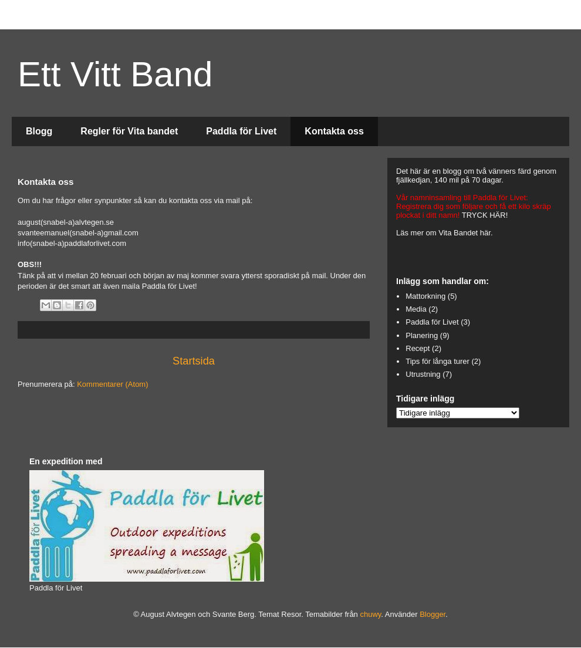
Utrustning (423, 374)
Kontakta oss (334, 131)
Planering (422, 335)
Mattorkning (425, 296)
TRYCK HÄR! (485, 215)
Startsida (194, 361)
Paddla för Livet (241, 131)
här (485, 232)
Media (416, 309)
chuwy (370, 614)
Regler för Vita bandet (129, 131)
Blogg (39, 131)
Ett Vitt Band (115, 74)
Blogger (432, 614)
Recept (418, 348)
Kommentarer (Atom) (112, 384)
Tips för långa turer (437, 361)
